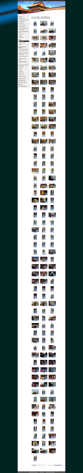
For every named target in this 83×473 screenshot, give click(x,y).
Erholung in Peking (21, 58)
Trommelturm (21, 23)
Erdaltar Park (21, 54)
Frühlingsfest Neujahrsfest (23, 53)
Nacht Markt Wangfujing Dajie (23, 62)
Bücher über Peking (22, 82)
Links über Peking (21, 80)
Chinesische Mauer (22, 78)
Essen (20, 60)
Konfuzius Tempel (22, 42)
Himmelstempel (21, 21)
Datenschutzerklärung (22, 86)
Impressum (20, 84)
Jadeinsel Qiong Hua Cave (23, 50)
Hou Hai (20, 35)
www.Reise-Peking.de (59, 4)
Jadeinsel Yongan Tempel (23, 49)
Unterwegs (21, 71)
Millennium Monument (23, 56)
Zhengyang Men (22, 29)
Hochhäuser (21, 74)
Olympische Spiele (22, 76)
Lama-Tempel (35, 33)
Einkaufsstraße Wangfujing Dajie (23, 32)
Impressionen (21, 66)
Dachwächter (21, 37)
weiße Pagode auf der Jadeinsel (22, 47)
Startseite (25, 0)
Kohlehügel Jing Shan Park (23, 19)
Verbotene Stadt (22, 18)
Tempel (29, 0)
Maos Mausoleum (22, 26)
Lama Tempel (32, 0)
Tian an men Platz (22, 24)
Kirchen (20, 44)
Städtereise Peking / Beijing (54, 3)
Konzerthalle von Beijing (23, 28)
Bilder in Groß (40, 18)
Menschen (21, 68)
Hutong (20, 69)
